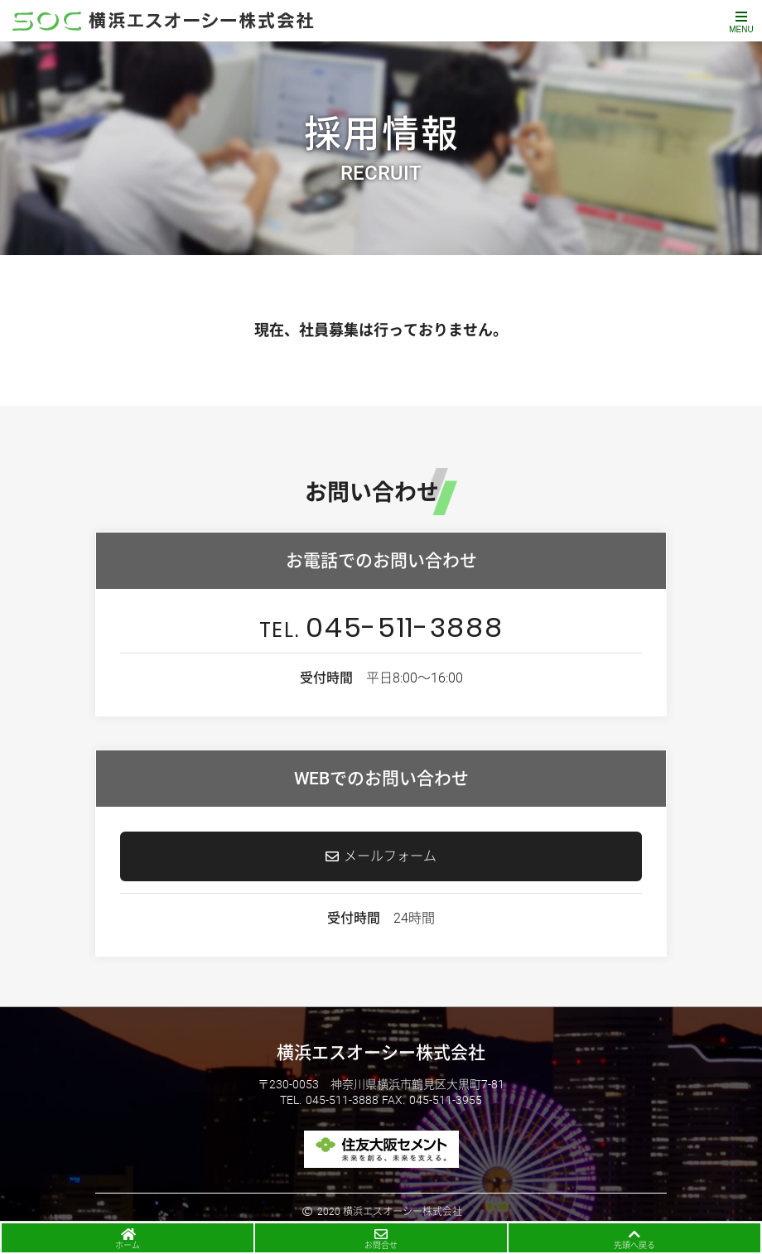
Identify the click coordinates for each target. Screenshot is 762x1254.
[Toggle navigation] (741, 20)
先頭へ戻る (634, 1245)
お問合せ (381, 1245)
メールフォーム (390, 856)
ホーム (127, 1245)
